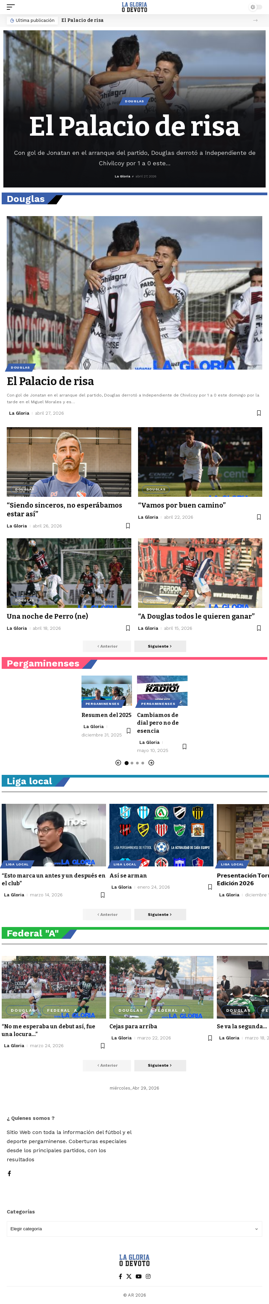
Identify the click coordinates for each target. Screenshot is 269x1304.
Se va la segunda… (242, 1026)
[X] (129, 1276)
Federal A (62, 1010)
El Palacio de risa (82, 20)
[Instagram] (148, 1276)
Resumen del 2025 (106, 715)
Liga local (17, 864)
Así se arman (128, 875)
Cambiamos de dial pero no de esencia (158, 723)
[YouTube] (138, 1276)
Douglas (134, 101)
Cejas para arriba (133, 1026)
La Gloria (122, 176)
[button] (12, 7)
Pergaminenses (103, 704)
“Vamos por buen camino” (182, 505)
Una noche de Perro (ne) (47, 616)
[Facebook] (9, 1174)
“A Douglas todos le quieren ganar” (196, 616)
